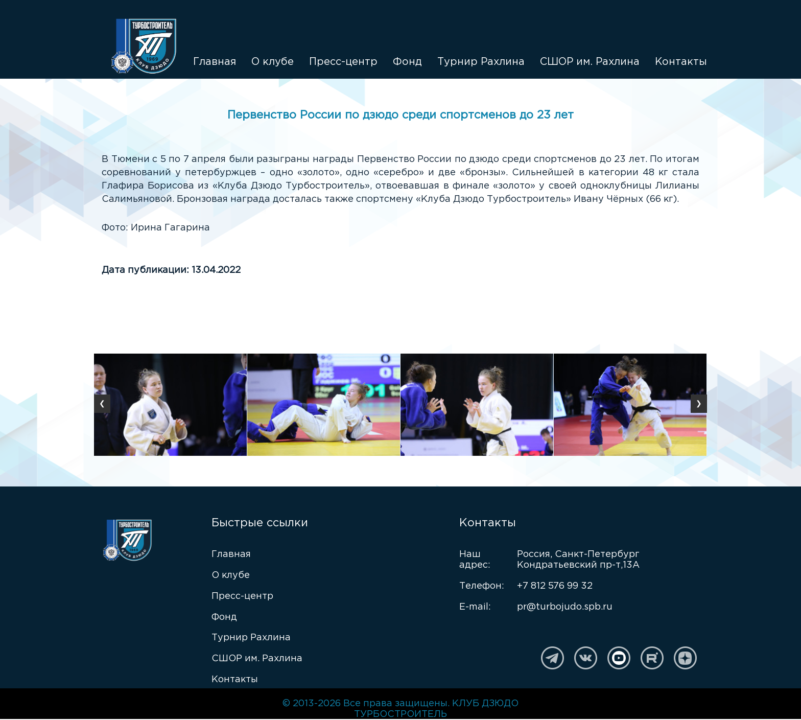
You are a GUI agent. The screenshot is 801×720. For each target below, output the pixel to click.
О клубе (272, 61)
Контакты (681, 61)
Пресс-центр (343, 61)
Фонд (407, 61)
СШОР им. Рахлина (590, 61)
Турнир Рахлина (481, 61)
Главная (214, 61)
